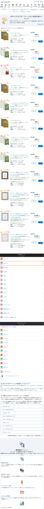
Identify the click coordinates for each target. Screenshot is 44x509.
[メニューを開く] (42, 2)
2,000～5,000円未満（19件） (9, 416)
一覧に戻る (4, 9)
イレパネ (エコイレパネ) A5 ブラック (19, 155)
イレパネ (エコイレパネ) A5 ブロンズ (19, 138)
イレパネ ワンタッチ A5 (16, 67)
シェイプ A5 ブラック (15, 85)
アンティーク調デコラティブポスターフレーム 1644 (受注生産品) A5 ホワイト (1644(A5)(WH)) (19, 194)
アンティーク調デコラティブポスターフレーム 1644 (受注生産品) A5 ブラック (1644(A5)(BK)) (19, 174)
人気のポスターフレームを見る (8, 327)
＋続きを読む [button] (40, 24)
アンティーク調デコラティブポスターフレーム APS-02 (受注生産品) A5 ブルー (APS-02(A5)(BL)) (19, 215)
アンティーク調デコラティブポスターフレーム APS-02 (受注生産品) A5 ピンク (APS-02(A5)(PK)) (19, 236)
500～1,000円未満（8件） (8, 409)
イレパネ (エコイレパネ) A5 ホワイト (19, 103)
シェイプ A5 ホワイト (15, 120)
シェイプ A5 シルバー (15, 33)
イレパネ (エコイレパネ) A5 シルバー (19, 50)
